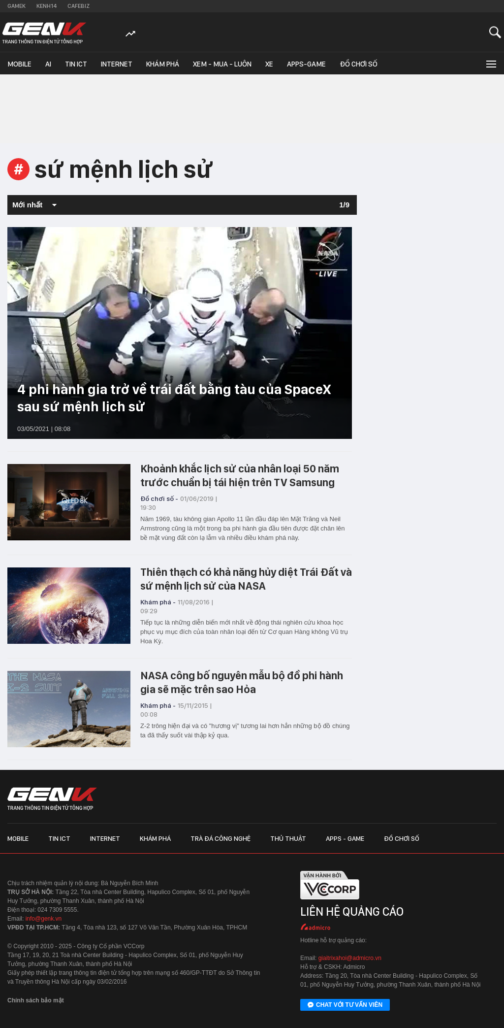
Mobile (19, 64)
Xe (269, 64)
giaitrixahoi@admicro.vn (349, 958)
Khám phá (162, 64)
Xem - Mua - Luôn (222, 64)
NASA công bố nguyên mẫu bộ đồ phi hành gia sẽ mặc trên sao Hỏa (241, 682)
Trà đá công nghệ (220, 838)
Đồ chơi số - (159, 498)
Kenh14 (46, 5)
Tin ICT (76, 64)
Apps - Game (345, 838)
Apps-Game (306, 64)
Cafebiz (78, 5)
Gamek (16, 5)
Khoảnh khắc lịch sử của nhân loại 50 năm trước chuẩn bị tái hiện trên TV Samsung (239, 475)
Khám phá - (158, 602)
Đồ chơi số (359, 64)
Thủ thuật (288, 838)
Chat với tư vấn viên (345, 1005)
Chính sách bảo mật (35, 1000)
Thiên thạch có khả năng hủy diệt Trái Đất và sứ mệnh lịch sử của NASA (246, 578)
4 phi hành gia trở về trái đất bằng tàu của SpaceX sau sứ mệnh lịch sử (174, 398)
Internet (116, 64)
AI (48, 64)
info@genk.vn (44, 918)
